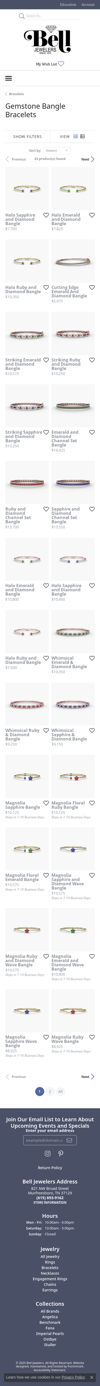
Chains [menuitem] (50, 1284)
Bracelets (16, 94)
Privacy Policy (73, 1377)
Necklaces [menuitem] (50, 1273)
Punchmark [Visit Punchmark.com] (75, 1366)
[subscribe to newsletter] (69, 1140)
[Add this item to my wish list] (46, 215)
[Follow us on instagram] (47, 1154)
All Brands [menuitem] (50, 1311)
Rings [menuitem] (50, 1262)
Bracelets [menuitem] (50, 1267)
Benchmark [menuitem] (50, 1322)
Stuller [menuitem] (50, 1344)
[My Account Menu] (88, 4)
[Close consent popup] (91, 1377)
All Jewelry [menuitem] (50, 1256)
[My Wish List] (50, 64)
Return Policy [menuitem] (50, 1167)
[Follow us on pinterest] (61, 1154)
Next (85, 159)
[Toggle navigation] (8, 78)
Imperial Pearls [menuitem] (50, 1333)
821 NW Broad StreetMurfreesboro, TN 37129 (50, 1195)
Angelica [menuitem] (50, 1316)
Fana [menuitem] (50, 1327)
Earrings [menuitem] (50, 1289)
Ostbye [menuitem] (49, 1339)
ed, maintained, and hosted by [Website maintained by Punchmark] (46, 1366)
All (60, 1091)
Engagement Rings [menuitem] (50, 1278)
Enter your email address (50, 1130)
